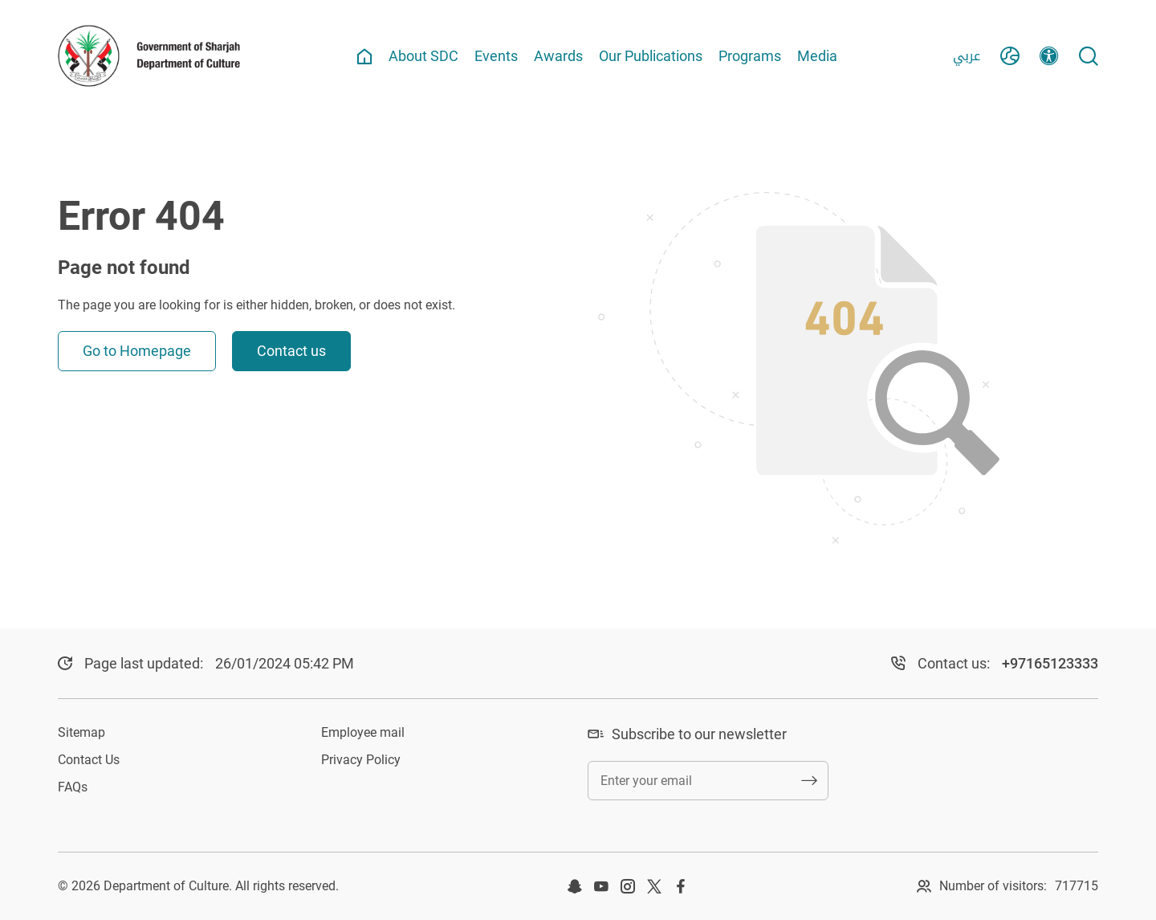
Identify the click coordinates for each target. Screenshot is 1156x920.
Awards (558, 55)
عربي (966, 55)
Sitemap (81, 732)
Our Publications (650, 55)
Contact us (291, 350)
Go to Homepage (137, 350)
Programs (749, 55)
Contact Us (89, 759)
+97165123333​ (1050, 663)
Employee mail (363, 732)
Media (817, 55)
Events (496, 55)
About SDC (423, 55)
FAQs (73, 787)
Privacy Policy (361, 759)
